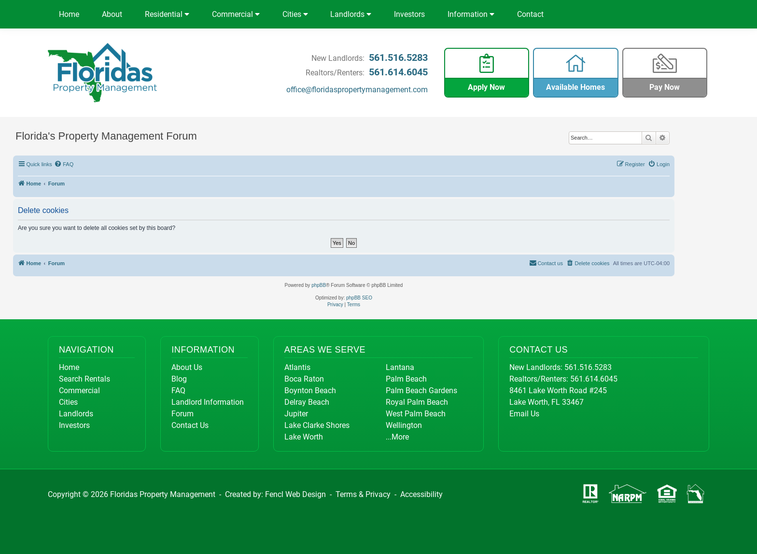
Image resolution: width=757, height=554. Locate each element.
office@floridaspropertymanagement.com (357, 89)
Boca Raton (304, 379)
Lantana (400, 367)
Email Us (524, 413)
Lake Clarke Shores (317, 425)
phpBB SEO (359, 297)
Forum (182, 413)
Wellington (404, 425)
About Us (186, 367)
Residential (167, 14)
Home (69, 14)
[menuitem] (64, 164)
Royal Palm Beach (417, 402)
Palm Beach (406, 379)
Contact (530, 14)
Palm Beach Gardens (421, 390)
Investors (409, 14)
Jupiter (296, 413)
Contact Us (190, 425)
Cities (295, 14)
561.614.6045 (398, 72)
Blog (179, 379)
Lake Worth (303, 436)
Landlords (350, 14)
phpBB (318, 285)
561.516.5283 (398, 57)
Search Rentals (84, 379)
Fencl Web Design (295, 494)
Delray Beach (306, 402)
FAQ (178, 390)
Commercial (236, 14)
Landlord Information (207, 402)
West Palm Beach (416, 413)
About (112, 14)
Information (471, 14)
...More (397, 436)
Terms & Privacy (363, 494)
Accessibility (421, 494)
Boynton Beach (310, 390)
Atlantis (297, 367)
